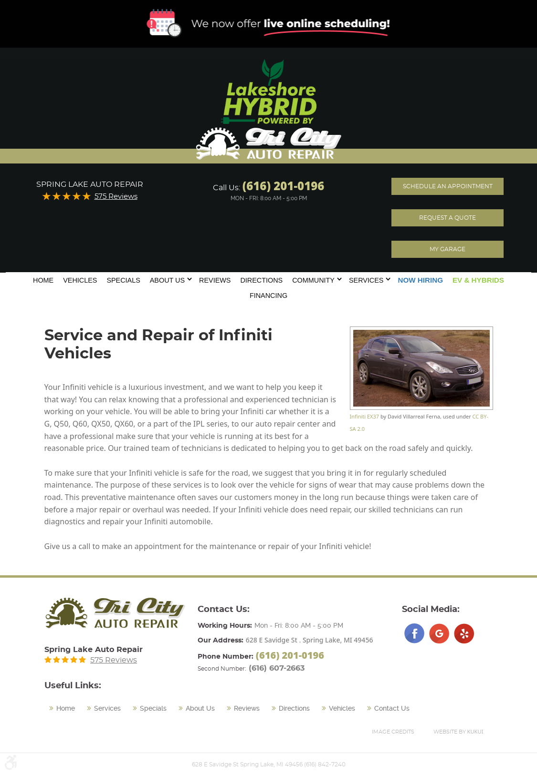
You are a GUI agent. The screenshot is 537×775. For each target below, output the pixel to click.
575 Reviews (116, 196)
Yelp (464, 633)
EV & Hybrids (478, 280)
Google (439, 633)
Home (43, 280)
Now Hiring (420, 280)
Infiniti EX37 (364, 416)
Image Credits (393, 731)
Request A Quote (447, 218)
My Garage (447, 249)
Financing (268, 295)
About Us (167, 280)
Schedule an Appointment (448, 186)
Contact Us (392, 708)
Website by (458, 731)
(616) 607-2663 (277, 668)
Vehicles (80, 280)
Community (313, 280)
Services (366, 280)
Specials (123, 280)
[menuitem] (43, 279)
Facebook (414, 633)
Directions (261, 280)
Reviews (215, 280)
